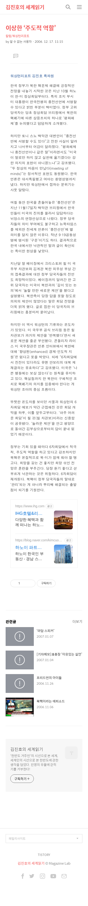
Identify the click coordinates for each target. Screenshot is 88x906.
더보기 (77, 621)
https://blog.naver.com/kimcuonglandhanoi (39, 540)
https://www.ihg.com (30, 506)
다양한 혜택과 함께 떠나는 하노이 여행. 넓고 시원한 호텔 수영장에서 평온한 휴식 (29, 522)
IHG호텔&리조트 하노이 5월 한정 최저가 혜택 (29, 513)
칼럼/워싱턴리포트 (17, 35)
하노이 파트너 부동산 (28, 547)
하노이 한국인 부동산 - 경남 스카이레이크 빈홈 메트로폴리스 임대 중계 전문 (29, 557)
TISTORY (44, 854)
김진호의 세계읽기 (25, 7)
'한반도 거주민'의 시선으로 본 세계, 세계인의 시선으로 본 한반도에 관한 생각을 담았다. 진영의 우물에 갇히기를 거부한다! (34, 762)
